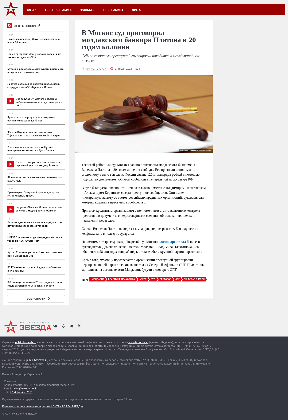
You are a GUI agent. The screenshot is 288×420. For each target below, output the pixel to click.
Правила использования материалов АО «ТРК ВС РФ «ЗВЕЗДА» (42, 406)
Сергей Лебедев (96, 69)
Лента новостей (23, 26)
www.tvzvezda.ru (138, 342)
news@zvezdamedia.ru (26, 388)
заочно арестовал (172, 242)
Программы (113, 10)
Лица (136, 10)
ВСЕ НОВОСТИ (39, 298)
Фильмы (87, 10)
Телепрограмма (58, 10)
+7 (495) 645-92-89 (21, 392)
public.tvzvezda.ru (25, 342)
